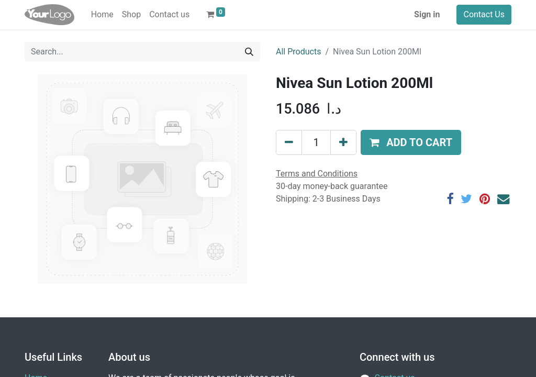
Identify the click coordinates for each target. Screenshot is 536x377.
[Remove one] (289, 142)
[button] (411, 142)
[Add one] (343, 142)
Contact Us (484, 14)
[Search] (249, 52)
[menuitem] (102, 14)
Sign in (427, 14)
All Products (298, 52)
